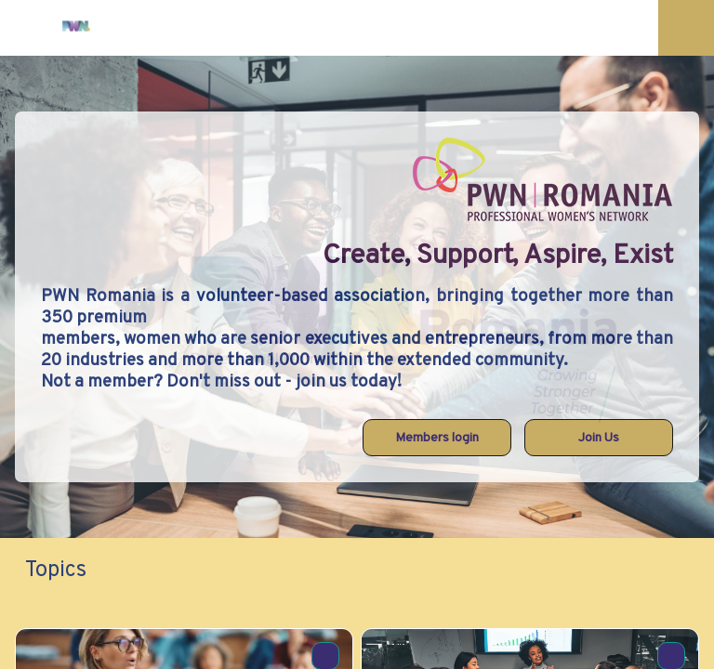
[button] (28, 28)
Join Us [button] (598, 438)
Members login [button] (437, 438)
